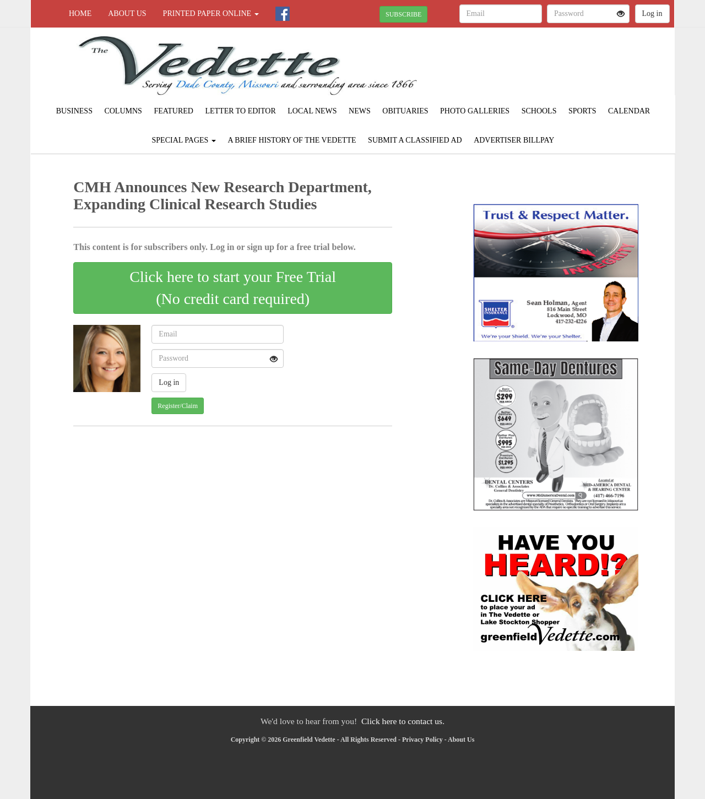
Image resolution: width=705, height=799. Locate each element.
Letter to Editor (240, 111)
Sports (582, 111)
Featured (173, 111)
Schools (539, 111)
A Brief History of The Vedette (291, 140)
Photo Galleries (474, 111)
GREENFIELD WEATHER (573, 66)
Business (74, 111)
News (360, 111)
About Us (127, 13)
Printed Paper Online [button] (211, 13)
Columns (123, 111)
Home (80, 13)
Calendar (629, 111)
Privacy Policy (422, 739)
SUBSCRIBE (403, 14)
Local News (312, 111)
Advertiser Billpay (514, 140)
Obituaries (405, 111)
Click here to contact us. (402, 721)
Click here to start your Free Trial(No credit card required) (232, 287)
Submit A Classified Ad (415, 140)
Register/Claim (178, 406)
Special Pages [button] (184, 140)
